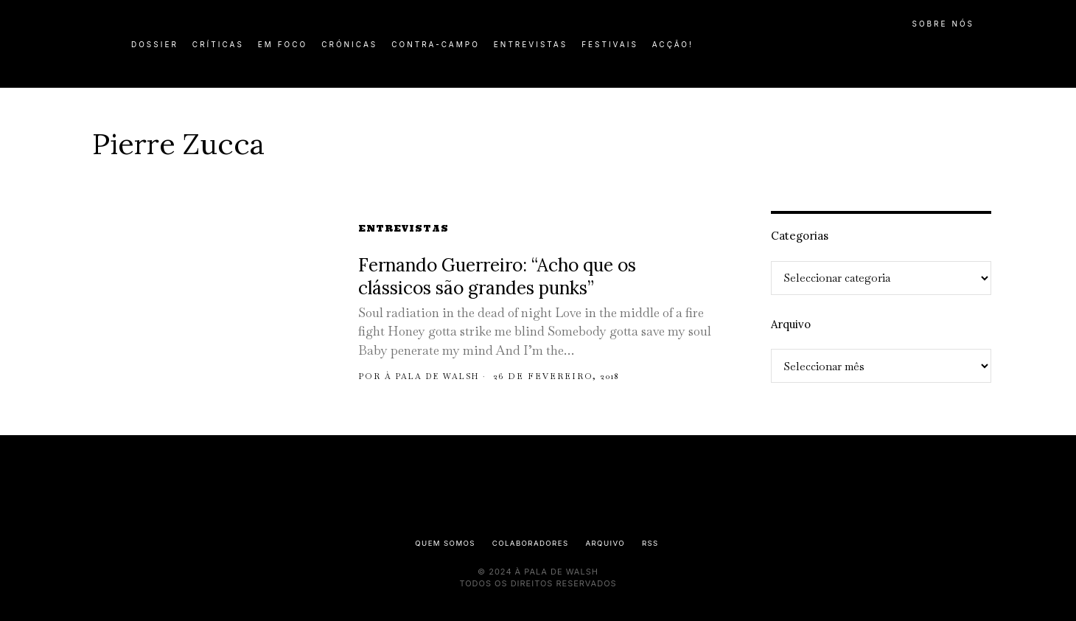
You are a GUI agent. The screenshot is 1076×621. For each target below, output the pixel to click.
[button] (976, 52)
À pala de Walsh (436, 376)
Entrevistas (403, 228)
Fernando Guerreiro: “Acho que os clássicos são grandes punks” (497, 277)
